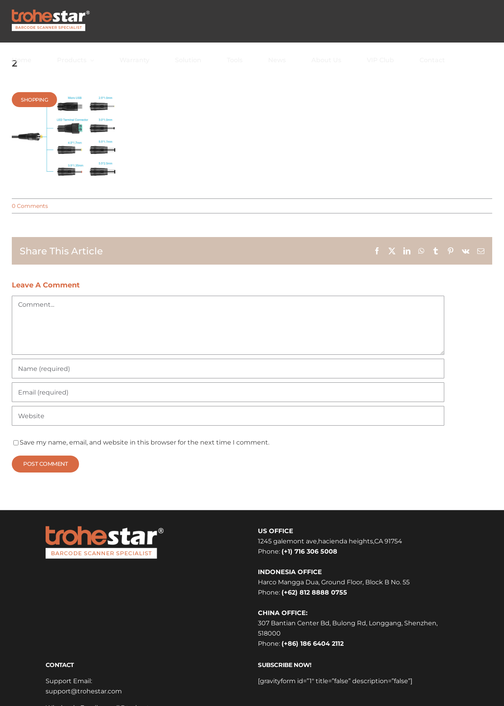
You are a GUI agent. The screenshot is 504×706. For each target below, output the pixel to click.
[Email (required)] (228, 392)
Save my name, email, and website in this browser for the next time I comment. (144, 442)
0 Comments (30, 205)
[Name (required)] (228, 368)
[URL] (228, 416)
